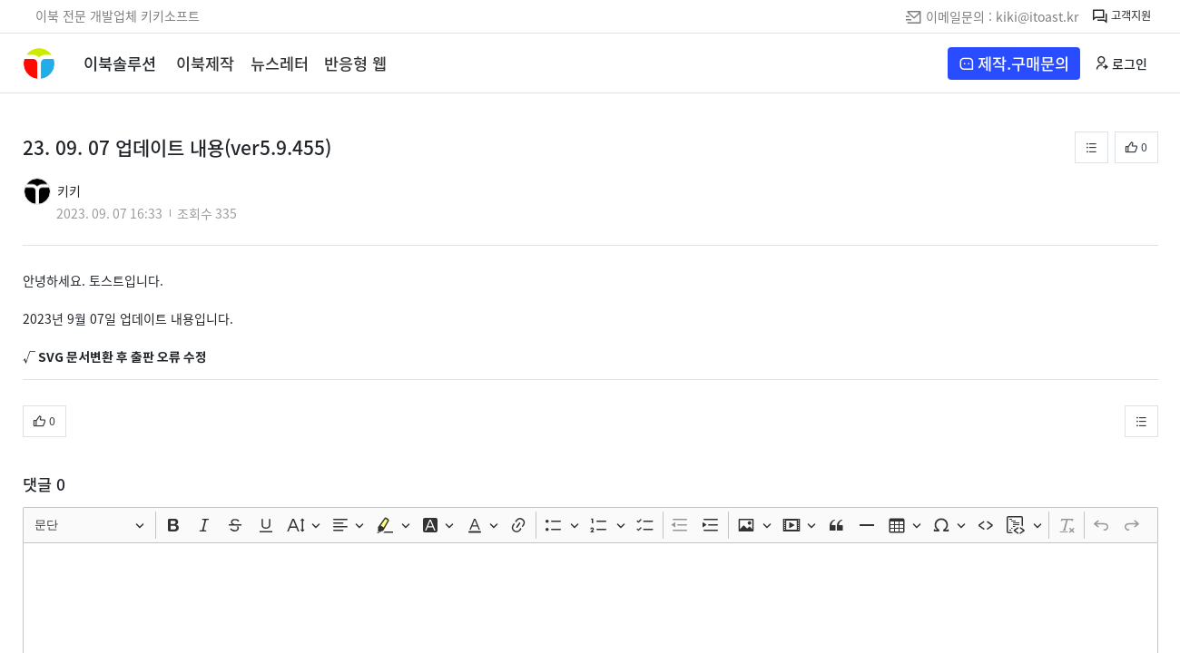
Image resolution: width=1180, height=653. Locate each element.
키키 (69, 190)
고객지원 (1121, 17)
